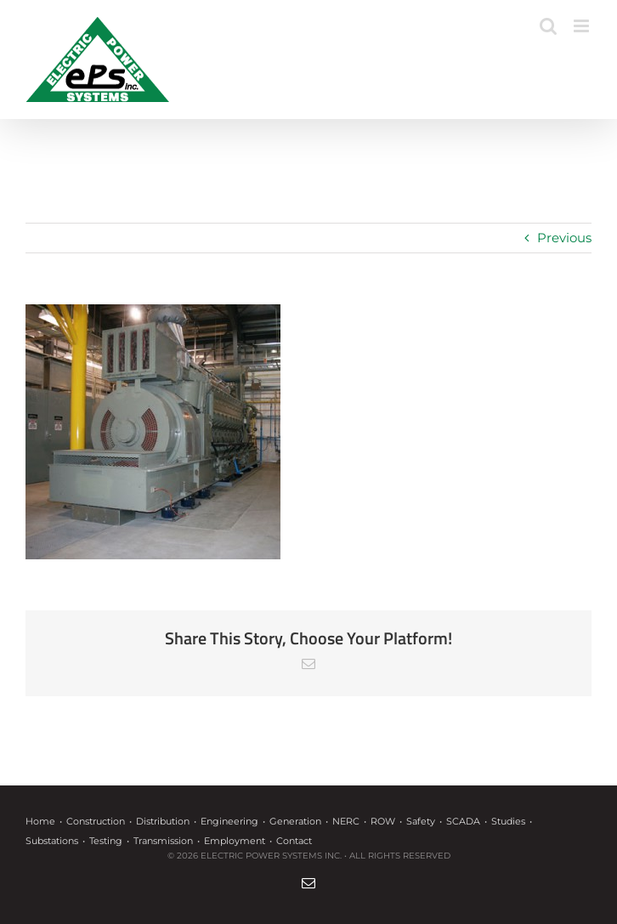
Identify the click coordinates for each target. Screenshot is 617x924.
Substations (51, 841)
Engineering (229, 821)
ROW (383, 821)
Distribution (163, 821)
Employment (234, 841)
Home (40, 821)
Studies (508, 821)
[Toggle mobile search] (548, 26)
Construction (95, 821)
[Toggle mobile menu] (583, 26)
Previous (564, 238)
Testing (105, 841)
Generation (295, 821)
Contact (294, 841)
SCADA (463, 821)
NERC (345, 821)
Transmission (163, 841)
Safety (420, 821)
